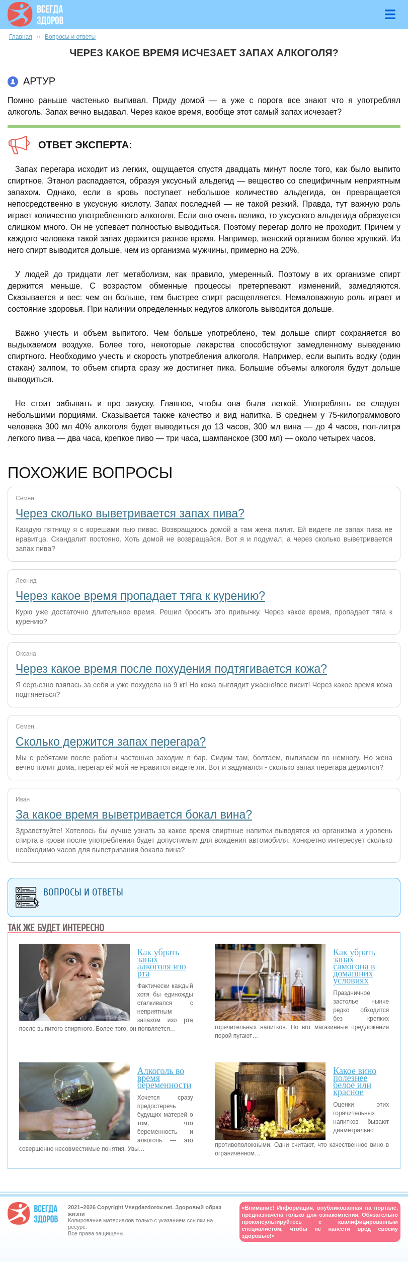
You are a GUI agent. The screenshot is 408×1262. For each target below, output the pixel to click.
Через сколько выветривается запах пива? (130, 513)
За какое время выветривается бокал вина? (134, 814)
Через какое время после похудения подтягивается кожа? (171, 668)
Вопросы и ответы (70, 36)
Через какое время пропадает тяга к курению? (140, 595)
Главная (20, 36)
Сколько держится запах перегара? (111, 741)
